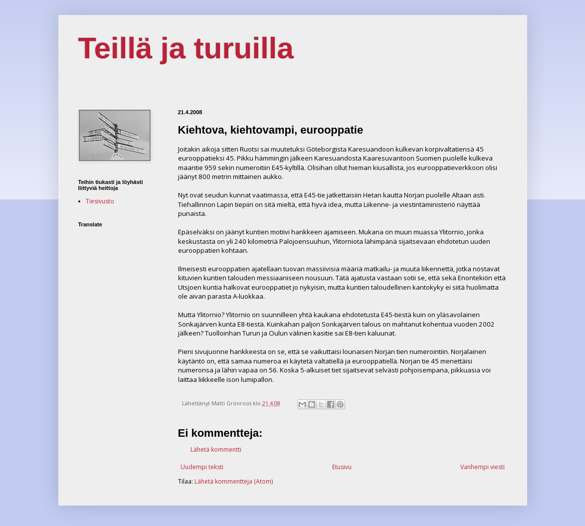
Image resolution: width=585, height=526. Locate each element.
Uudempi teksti (202, 467)
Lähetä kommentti (216, 449)
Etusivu (342, 467)
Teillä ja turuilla (186, 48)
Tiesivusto (100, 201)
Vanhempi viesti (482, 467)
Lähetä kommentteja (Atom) (234, 481)
